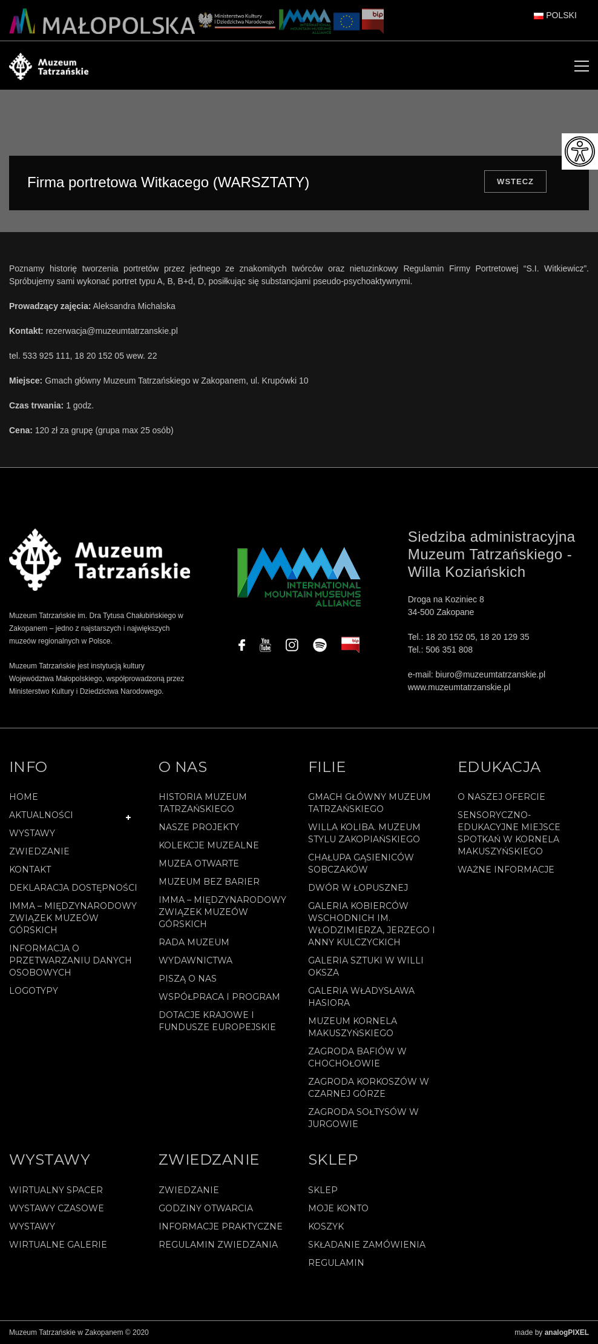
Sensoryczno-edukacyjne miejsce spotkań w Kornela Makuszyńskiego (509, 833)
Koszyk (326, 1226)
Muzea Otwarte (199, 863)
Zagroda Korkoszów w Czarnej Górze (368, 1087)
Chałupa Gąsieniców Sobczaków (361, 863)
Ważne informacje (506, 869)
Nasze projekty (199, 827)
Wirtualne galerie (58, 1244)
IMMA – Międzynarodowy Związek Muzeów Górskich (73, 918)
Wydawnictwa (195, 960)
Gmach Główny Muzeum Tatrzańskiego (369, 802)
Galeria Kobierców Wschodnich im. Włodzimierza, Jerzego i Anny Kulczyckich (371, 924)
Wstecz (515, 181)
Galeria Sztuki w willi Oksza (366, 966)
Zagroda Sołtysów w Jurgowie (363, 1117)
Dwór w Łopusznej (358, 887)
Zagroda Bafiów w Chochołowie (357, 1057)
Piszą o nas (188, 978)
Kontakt (30, 869)
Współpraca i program (219, 996)
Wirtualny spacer (56, 1190)
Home (23, 796)
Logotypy (33, 990)
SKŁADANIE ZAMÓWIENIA (367, 1244)
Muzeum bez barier (209, 881)
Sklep (323, 1190)
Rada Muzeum (194, 942)
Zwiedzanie (39, 851)
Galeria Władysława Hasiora (361, 996)
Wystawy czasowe (56, 1208)
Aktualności (41, 815)
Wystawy (32, 833)
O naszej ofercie (501, 796)
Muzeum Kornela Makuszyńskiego (352, 1027)
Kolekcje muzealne (209, 845)
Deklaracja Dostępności (73, 887)
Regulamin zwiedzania (218, 1244)
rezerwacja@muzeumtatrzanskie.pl (112, 331)
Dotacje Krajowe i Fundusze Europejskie (217, 1021)
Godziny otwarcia (206, 1208)
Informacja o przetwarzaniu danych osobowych (70, 960)
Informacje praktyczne (221, 1226)
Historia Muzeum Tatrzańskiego (203, 802)
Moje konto (338, 1208)
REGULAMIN (336, 1262)
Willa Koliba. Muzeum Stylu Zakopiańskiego (364, 833)
